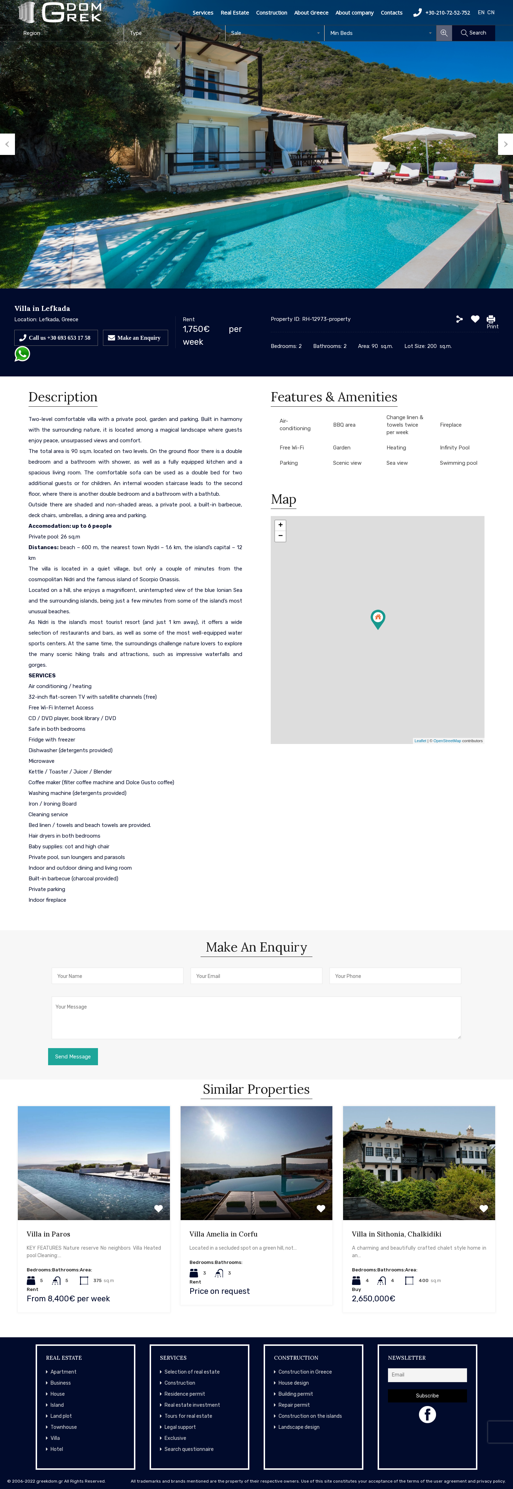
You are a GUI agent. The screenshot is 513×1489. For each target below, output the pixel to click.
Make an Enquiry (139, 337)
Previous (7, 144)
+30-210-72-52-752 (441, 12)
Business (61, 1383)
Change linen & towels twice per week (405, 425)
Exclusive (175, 1438)
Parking (289, 463)
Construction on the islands (310, 1416)
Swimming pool (458, 463)
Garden (342, 447)
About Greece (311, 12)
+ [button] (280, 525)
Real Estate (235, 12)
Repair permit (294, 1405)
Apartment (64, 1372)
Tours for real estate (188, 1416)
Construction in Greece (305, 1372)
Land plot (61, 1416)
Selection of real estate (192, 1372)
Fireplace (451, 425)
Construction (271, 12)
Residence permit (185, 1394)
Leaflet (420, 741)
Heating (396, 447)
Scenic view (347, 463)
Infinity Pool (455, 447)
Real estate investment (192, 1405)
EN (481, 12)
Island (57, 1405)
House (58, 1394)
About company (355, 12)
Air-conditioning (295, 425)
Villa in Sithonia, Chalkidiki (396, 1234)
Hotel (57, 1449)
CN (490, 12)
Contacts (392, 12)
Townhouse (64, 1427)
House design (294, 1383)
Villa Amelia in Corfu (224, 1234)
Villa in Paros (48, 1234)
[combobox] (71, 33)
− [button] (280, 536)
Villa (55, 1438)
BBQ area (344, 425)
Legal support (180, 1427)
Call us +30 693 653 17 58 (59, 337)
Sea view (397, 463)
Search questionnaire (189, 1449)
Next (505, 144)
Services (203, 12)
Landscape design (299, 1427)
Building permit (296, 1394)
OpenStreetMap (447, 741)
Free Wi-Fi (292, 447)
